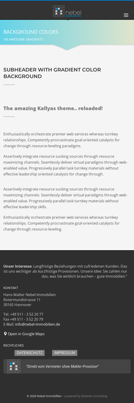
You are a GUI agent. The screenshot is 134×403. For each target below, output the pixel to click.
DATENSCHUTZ (29, 352)
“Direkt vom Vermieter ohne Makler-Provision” (62, 366)
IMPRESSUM (64, 352)
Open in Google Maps (24, 333)
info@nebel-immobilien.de (37, 324)
